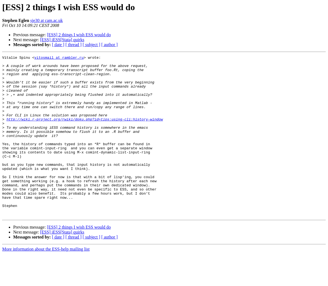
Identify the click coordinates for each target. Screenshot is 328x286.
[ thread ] (73, 44)
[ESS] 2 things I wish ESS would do (79, 34)
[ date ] (58, 44)
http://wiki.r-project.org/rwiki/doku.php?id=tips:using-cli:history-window (85, 132)
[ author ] (109, 44)
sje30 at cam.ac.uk (46, 20)
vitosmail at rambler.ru (59, 58)
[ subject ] (91, 44)
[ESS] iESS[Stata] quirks (62, 39)
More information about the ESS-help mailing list (46, 281)
